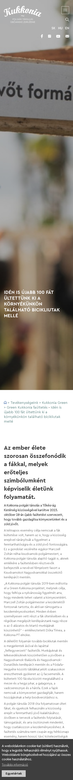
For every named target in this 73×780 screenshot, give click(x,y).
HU (60, 28)
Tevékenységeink (24, 402)
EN (67, 28)
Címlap (5, 402)
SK (53, 28)
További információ (15, 766)
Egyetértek (14, 775)
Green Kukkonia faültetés (27, 407)
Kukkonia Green (55, 402)
